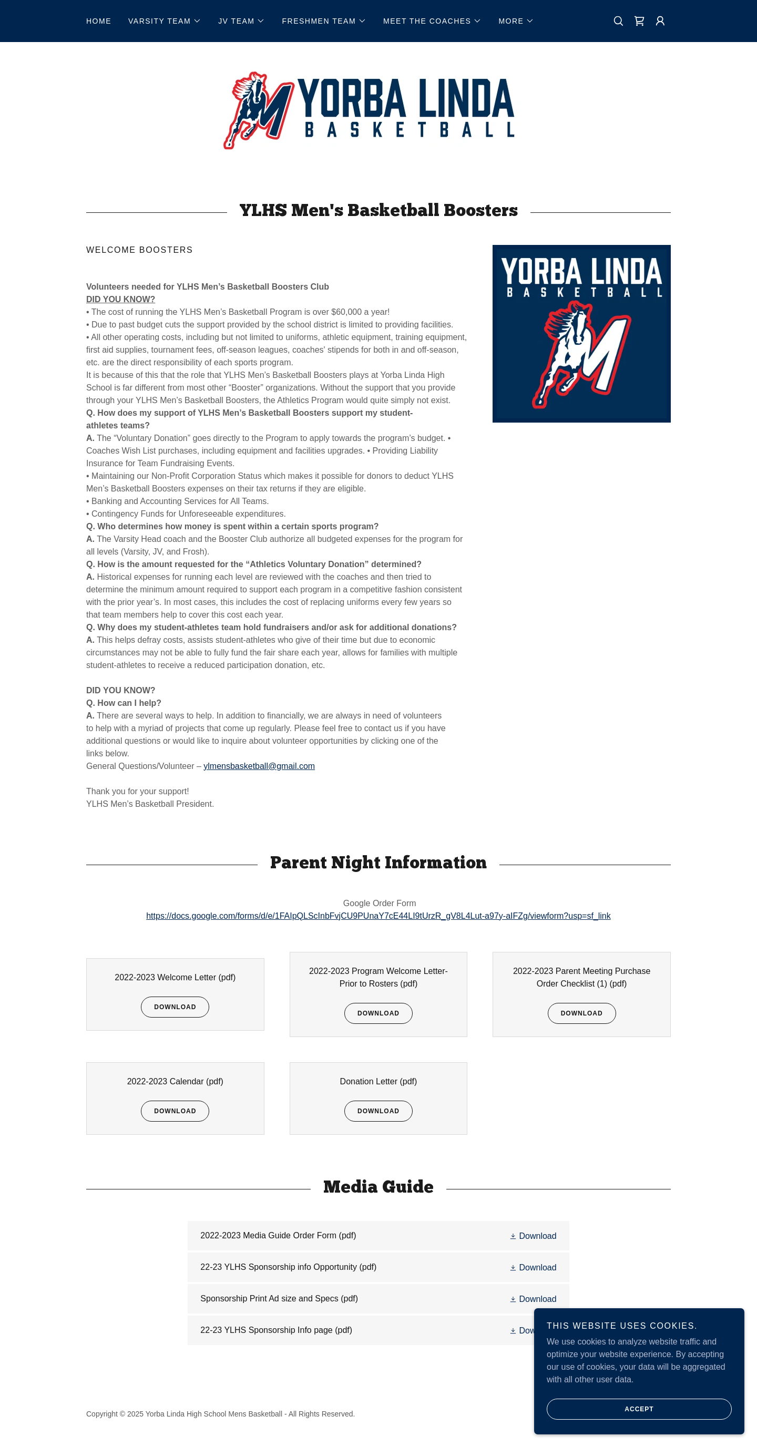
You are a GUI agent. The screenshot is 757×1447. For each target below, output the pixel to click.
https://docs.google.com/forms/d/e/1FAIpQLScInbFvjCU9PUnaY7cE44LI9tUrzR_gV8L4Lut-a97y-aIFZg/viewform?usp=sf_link (378, 915)
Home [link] (98, 21)
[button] (164, 21)
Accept (600, 1423)
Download (168, 1007)
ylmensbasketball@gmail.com (259, 766)
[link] (639, 21)
